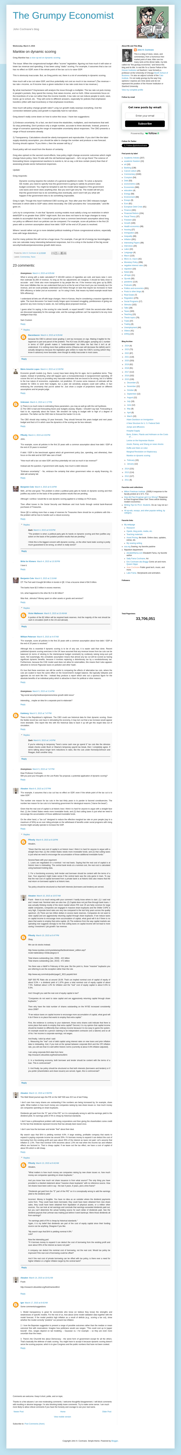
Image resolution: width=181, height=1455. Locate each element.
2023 (127, 349)
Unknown (25, 402)
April (129, 412)
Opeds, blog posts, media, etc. (139, 531)
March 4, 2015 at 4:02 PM (39, 435)
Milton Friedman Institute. (135, 491)
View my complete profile (132, 90)
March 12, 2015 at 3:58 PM (40, 1093)
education (128, 190)
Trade (126, 321)
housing (127, 230)
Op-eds (127, 278)
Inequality (128, 236)
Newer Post (19, 1412)
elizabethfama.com (135, 553)
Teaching (128, 314)
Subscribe (145, 123)
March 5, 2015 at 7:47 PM (40, 713)
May (129, 409)
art (125, 164)
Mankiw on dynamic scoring (138, 455)
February (131, 460)
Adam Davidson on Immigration (140, 419)
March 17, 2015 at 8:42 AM (36, 1303)
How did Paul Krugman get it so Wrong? (141, 497)
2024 (127, 346)
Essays (127, 200)
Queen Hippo (132, 564)
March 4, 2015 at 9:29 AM (51, 335)
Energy (127, 194)
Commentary (25, 257)
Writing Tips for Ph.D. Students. (137, 505)
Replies (26, 330)
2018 (127, 368)
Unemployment (130, 327)
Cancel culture (130, 171)
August (130, 397)
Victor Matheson (35, 613)
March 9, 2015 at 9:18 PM (47, 840)
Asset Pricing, (132, 537)
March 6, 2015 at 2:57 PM (40, 789)
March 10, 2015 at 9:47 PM (47, 935)
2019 (127, 364)
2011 (127, 480)
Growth (127, 223)
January (130, 464)
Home (63, 1412)
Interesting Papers (132, 243)
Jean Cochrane (133, 567)
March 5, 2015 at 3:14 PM (43, 691)
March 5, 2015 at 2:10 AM (46, 578)
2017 (127, 372)
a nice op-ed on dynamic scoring (45, 57)
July (129, 401)
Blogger (114, 1441)
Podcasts (128, 285)
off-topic (127, 275)
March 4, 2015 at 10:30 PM (48, 561)
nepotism (128, 269)
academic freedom (132, 161)
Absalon (24, 789)
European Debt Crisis (133, 207)
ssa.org (127, 546)
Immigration (129, 233)
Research (131, 528)
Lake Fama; (132, 573)
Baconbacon (34, 335)
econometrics (130, 184)
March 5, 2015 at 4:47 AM (48, 637)
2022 (127, 353)
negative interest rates (133, 265)
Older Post (106, 1412)
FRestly (24, 435)
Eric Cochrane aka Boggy (137, 562)
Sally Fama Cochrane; (136, 558)
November (131, 386)
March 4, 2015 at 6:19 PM (46, 487)
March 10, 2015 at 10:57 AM (49, 896)
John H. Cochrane (145, 50)
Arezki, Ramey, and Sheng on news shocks (145, 444)
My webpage (129, 525)
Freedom (128, 220)
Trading (127, 324)
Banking (127, 168)
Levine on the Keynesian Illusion (140, 440)
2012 (127, 476)
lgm (22, 1303)
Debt (126, 181)
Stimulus (128, 305)
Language (128, 252)
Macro (126, 256)
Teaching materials (135, 534)
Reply (23, 324)
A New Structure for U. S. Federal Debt (143, 423)
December (131, 383)
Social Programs (131, 301)
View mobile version (62, 1417)
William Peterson (28, 637)
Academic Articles (131, 158)
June (129, 405)
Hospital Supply (133, 431)
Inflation (127, 239)
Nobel (126, 272)
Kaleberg (25, 713)
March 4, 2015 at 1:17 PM (41, 402)
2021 (127, 357)
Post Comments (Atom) (35, 1424)
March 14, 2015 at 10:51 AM (41, 1278)
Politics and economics (134, 288)
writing (127, 334)
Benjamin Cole (27, 487)
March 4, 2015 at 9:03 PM (44, 530)
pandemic (128, 282)
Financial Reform (131, 213)
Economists (129, 187)
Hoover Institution (129, 70)
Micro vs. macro (131, 259)
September (132, 394)
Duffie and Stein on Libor (137, 448)
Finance (127, 210)
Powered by (145, 133)
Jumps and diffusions (136, 427)
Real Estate (129, 295)
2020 (127, 360)
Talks (126, 308)
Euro (126, 203)
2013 (127, 472)
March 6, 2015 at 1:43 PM (44, 740)
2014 (127, 469)
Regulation (128, 298)
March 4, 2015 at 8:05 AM (43, 273)
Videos (127, 331)
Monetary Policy (131, 262)
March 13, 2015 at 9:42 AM (47, 1163)
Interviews (128, 246)
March (130, 416)
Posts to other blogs (132, 291)
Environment (129, 197)
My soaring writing (134, 543)
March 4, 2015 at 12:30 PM (52, 369)
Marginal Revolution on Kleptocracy (142, 452)
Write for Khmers (28, 561)
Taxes (33, 257)
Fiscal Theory (130, 216)
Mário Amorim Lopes (30, 369)
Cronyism (128, 177)
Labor (126, 249)
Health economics (131, 226)
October (130, 390)
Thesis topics (129, 317)
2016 (127, 376)
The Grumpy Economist (63, 15)
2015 (127, 379)
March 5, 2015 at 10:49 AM (55, 613)
